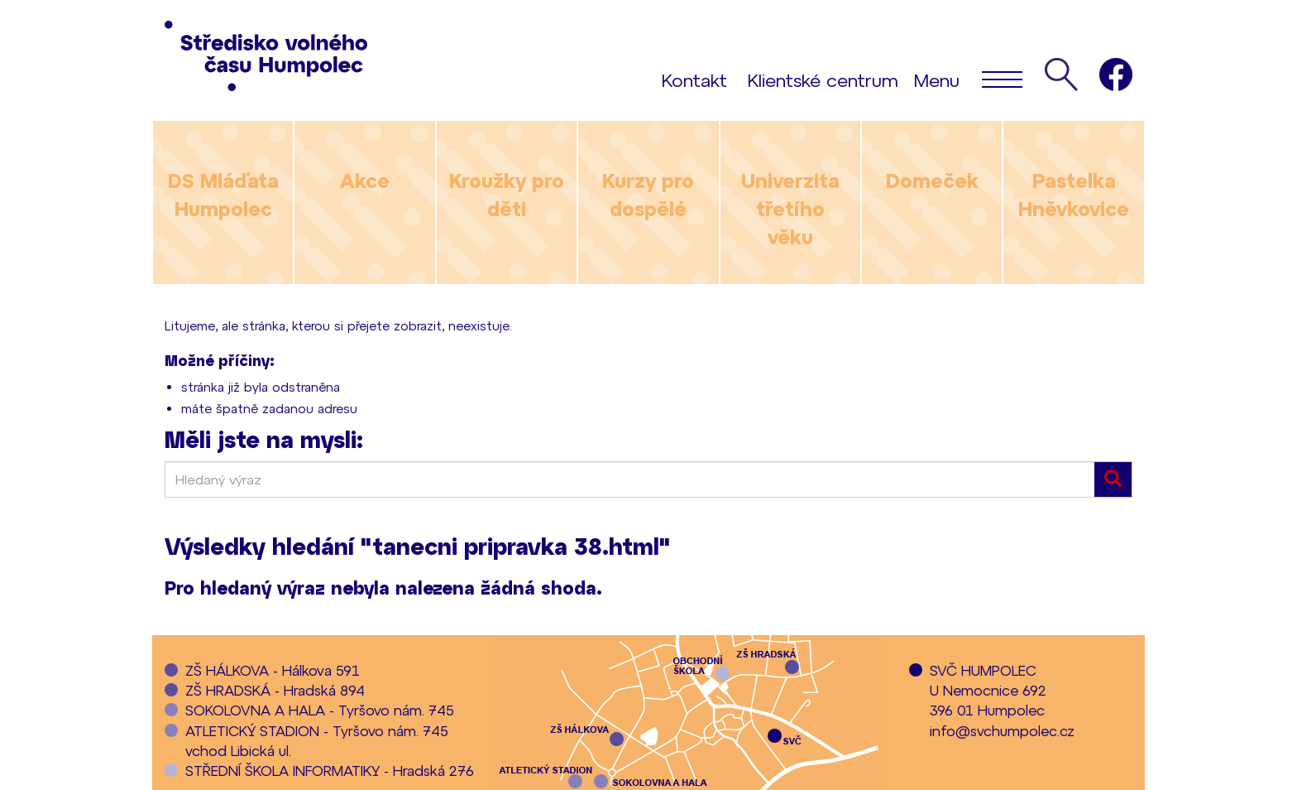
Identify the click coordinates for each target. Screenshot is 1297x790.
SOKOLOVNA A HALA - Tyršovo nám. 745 (319, 709)
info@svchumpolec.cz (1002, 730)
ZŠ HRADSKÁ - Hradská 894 (275, 690)
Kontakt (694, 79)
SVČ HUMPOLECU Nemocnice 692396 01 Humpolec (988, 690)
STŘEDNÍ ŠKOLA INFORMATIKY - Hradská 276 (329, 770)
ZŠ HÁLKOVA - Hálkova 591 (272, 670)
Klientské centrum (823, 79)
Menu (968, 78)
